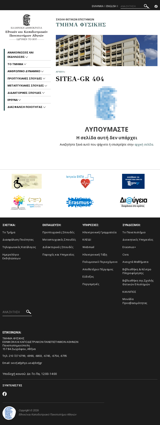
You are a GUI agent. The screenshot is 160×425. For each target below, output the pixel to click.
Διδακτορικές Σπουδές (57, 247)
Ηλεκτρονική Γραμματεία (99, 232)
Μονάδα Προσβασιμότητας (134, 301)
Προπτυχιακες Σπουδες (25, 78)
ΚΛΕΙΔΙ (86, 239)
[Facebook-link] (156, 6)
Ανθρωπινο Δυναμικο (24, 71)
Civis (125, 254)
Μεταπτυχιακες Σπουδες (26, 85)
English (111, 6)
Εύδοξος (88, 276)
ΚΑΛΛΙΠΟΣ (129, 292)
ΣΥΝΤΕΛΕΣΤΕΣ (12, 385)
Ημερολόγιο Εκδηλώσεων (11, 256)
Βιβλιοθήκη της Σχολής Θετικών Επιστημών (138, 282)
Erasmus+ (129, 247)
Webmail (88, 247)
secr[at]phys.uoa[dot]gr (26, 363)
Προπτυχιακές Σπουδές (58, 232)
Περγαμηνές (90, 284)
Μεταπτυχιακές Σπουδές (59, 239)
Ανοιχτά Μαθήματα (135, 262)
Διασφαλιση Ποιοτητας (25, 107)
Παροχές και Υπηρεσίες (58, 254)
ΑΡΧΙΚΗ (60, 71)
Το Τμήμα (8, 232)
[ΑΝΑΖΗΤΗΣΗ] (135, 6)
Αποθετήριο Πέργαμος (97, 269)
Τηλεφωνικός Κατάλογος (19, 247)
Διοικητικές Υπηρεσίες (137, 239)
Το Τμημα (16, 64)
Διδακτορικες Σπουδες (25, 93)
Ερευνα (13, 100)
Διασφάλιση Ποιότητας (18, 239)
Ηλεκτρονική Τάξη (94, 254)
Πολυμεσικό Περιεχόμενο (100, 262)
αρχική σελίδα (143, 144)
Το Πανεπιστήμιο (134, 232)
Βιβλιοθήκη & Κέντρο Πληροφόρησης (136, 271)
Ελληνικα (98, 6)
